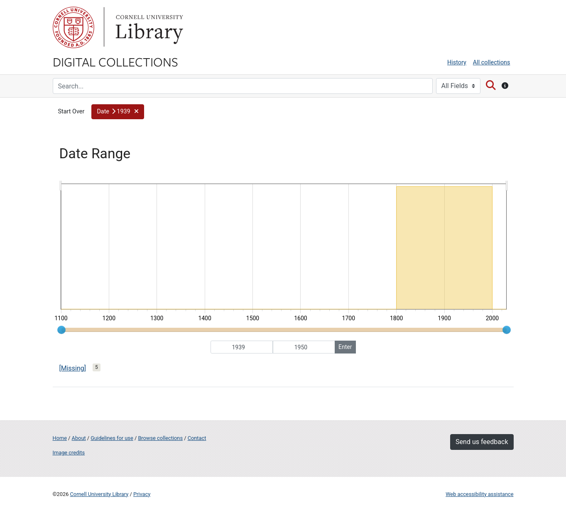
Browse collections (160, 438)
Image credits (69, 452)
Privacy (141, 494)
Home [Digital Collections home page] (60, 438)
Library (148, 27)
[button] (117, 111)
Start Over (71, 111)
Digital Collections (115, 61)
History (456, 62)
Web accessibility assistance (479, 494)
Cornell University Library (99, 494)
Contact (197, 438)
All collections (491, 62)
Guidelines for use (112, 438)
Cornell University (73, 27)
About (79, 438)
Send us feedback (482, 442)
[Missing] (72, 368)
